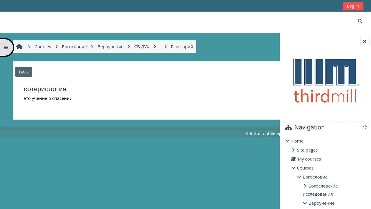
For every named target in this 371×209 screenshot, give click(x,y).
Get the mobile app (208, 133)
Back (23, 72)
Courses (305, 168)
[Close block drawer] (365, 41)
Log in (353, 6)
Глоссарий (240, 108)
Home (297, 141)
